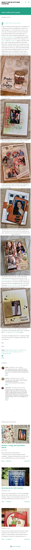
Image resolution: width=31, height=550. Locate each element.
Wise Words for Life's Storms (12, 488)
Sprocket (9, 353)
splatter (20, 351)
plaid (10, 351)
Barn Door (6, 332)
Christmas (21, 350)
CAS (17, 350)
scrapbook (14, 351)
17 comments (8, 539)
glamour (4, 351)
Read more (26, 461)
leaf (7, 351)
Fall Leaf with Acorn (12, 40)
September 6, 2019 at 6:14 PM (18, 387)
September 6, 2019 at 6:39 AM (16, 367)
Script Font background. (7, 279)
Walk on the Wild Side (14, 332)
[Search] (25, 2)
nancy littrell (8, 387)
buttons (14, 350)
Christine (7, 378)
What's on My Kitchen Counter (11, 3)
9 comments (8, 461)
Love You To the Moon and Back (14, 285)
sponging (4, 353)
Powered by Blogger (15, 546)
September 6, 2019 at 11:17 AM (17, 378)
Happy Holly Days (17, 142)
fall (25, 350)
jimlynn (7, 367)
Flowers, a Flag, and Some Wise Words (13, 446)
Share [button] (3, 357)
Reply (6, 375)
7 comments (8, 501)
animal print (8, 350)
